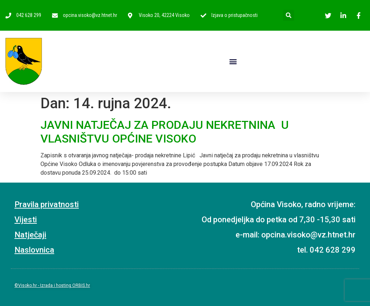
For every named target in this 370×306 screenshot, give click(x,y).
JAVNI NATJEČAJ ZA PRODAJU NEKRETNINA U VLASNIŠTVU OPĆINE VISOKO (164, 131)
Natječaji (30, 234)
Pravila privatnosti (46, 204)
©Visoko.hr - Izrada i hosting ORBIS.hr (52, 285)
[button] (233, 61)
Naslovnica (34, 249)
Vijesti (25, 219)
